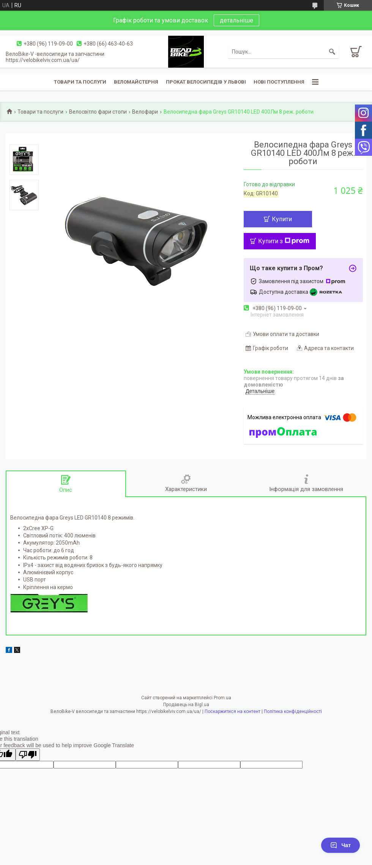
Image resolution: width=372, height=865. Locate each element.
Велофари (145, 112)
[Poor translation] (28, 754)
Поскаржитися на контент (232, 711)
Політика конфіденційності (293, 711)
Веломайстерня (136, 82)
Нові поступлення (279, 82)
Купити (282, 219)
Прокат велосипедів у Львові (206, 82)
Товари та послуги (80, 82)
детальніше (236, 20)
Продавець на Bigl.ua (186, 704)
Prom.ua (222, 697)
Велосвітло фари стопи (98, 112)
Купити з (283, 241)
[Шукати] (332, 52)
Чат (340, 845)
